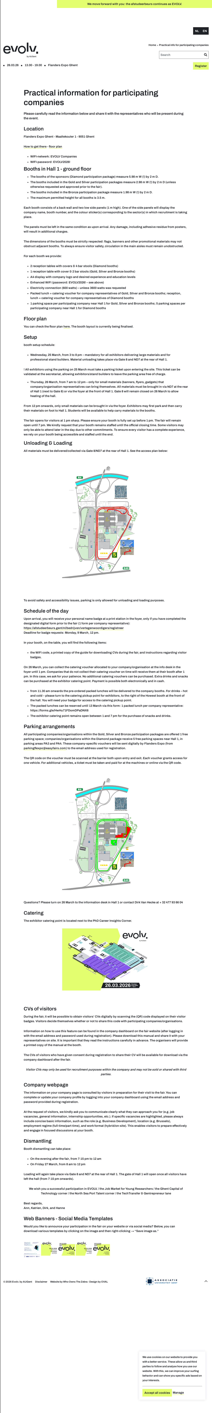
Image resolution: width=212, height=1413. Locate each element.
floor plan (38, 19)
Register (22, 19)
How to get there (87, 134)
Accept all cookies (157, 1392)
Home (182, 28)
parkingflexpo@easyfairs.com (126, 829)
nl (197, 14)
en (205, 14)
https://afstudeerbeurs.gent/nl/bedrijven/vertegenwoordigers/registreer (126, 686)
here (119, 342)
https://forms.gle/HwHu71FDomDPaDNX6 (161, 782)
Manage (178, 1392)
